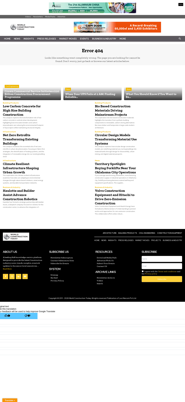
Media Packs (50, 17)
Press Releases (46, 38)
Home (7, 38)
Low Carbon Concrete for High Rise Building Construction (23, 114)
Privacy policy (151, 288)
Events (84, 38)
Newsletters (38, 17)
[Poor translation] (27, 330)
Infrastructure (9, 138)
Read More (7, 283)
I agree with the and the (161, 286)
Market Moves (68, 38)
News (17, 38)
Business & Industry (104, 38)
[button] (180, 38)
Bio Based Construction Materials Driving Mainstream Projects (114, 114)
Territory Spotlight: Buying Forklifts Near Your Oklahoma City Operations (115, 176)
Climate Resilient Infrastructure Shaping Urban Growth (19, 176)
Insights (29, 38)
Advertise (61, 17)
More (123, 38)
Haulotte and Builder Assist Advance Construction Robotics (23, 206)
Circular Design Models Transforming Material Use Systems (115, 145)
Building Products (11, 105)
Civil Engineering (12, 88)
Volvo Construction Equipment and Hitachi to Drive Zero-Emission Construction (115, 208)
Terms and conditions (167, 285)
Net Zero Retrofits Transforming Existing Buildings (20, 145)
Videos (28, 17)
